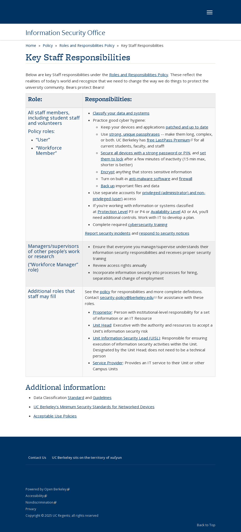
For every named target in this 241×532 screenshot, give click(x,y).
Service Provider (108, 362)
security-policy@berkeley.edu (128, 297)
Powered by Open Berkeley (48, 489)
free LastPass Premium (170, 139)
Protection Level (113, 211)
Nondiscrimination (41, 502)
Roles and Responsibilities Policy (86, 45)
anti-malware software (149, 178)
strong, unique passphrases (134, 134)
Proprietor (102, 312)
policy (105, 291)
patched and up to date (187, 127)
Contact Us (37, 457)
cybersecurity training (147, 224)
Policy (48, 45)
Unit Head (102, 325)
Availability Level (165, 211)
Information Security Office (65, 32)
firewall (185, 178)
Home (31, 45)
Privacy (31, 509)
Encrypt (108, 171)
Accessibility (36, 496)
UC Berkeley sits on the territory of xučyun (87, 457)
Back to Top (206, 525)
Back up (108, 185)
